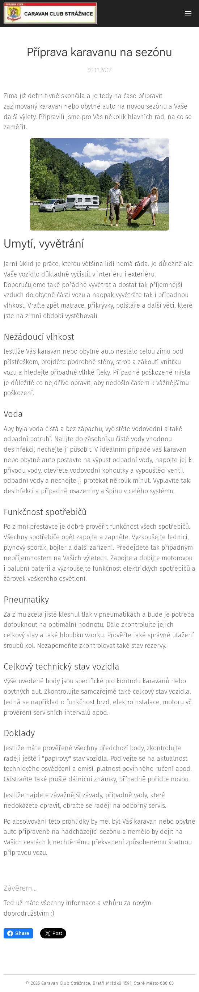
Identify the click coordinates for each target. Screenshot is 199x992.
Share (18, 933)
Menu (188, 13)
